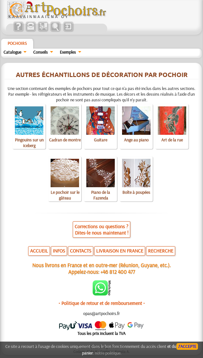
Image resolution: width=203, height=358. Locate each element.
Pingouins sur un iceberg (29, 142)
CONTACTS (80, 251)
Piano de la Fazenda (100, 195)
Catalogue (12, 52)
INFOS (59, 251)
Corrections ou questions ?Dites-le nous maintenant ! (101, 229)
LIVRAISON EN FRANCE (119, 251)
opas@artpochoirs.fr (101, 313)
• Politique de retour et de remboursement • (101, 303)
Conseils (40, 52)
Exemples (68, 52)
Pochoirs (17, 43)
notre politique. (108, 353)
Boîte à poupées (136, 192)
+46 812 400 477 (118, 271)
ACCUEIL (39, 251)
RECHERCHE (160, 251)
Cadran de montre (65, 140)
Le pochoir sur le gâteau (65, 195)
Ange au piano (136, 140)
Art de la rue (172, 140)
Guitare (100, 140)
